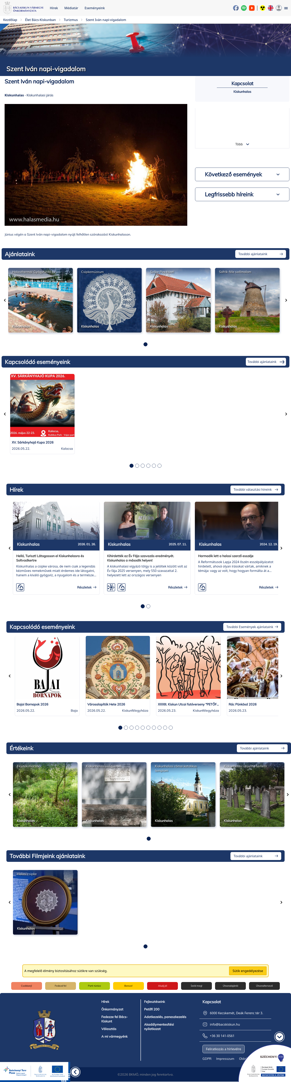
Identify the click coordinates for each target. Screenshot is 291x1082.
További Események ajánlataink (249, 627)
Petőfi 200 (151, 1009)
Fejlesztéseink (154, 1001)
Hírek (54, 8)
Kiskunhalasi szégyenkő (103, 766)
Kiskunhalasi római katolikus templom (176, 768)
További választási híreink (253, 489)
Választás (108, 1028)
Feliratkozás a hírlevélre (223, 1048)
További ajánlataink (252, 254)
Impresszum (225, 1058)
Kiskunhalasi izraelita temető (245, 766)
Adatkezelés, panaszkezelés (165, 1016)
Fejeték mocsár (28, 766)
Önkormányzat (112, 1009)
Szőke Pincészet (162, 272)
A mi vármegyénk (114, 1036)
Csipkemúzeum (92, 272)
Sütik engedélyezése (248, 971)
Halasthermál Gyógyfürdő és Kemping (33, 274)
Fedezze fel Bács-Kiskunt (114, 1018)
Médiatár (71, 8)
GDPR (206, 1058)
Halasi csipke (27, 874)
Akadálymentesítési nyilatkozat (159, 1026)
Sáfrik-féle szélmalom (235, 272)
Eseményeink (95, 8)
